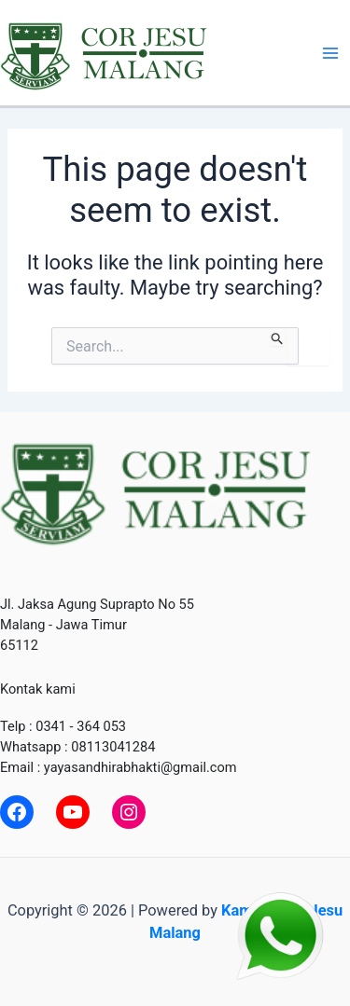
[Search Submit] (278, 336)
